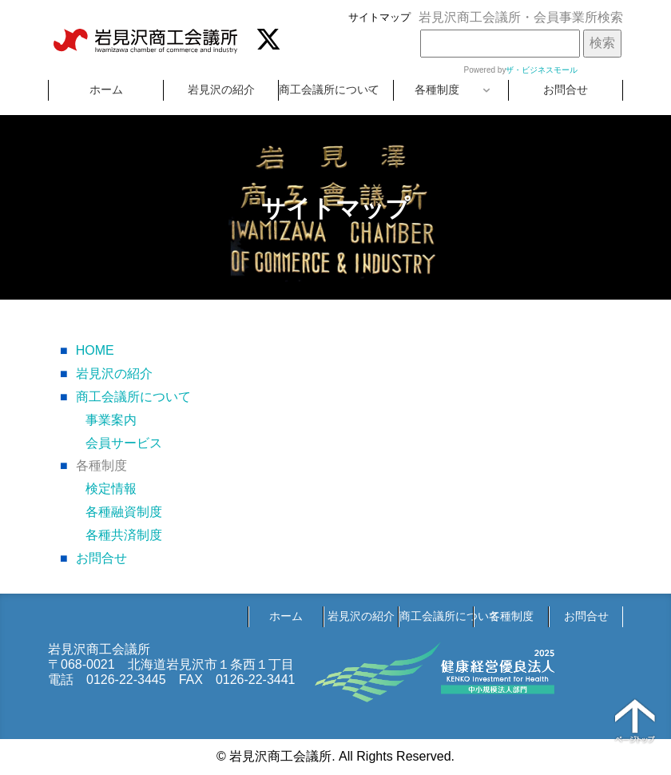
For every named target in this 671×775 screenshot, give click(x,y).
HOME (87, 350)
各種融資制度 (123, 512)
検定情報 (111, 488)
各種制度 (437, 89)
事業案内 (111, 420)
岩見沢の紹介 (221, 89)
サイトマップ (379, 17)
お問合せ (565, 89)
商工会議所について (329, 89)
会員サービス (123, 443)
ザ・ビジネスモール (542, 70)
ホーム (106, 89)
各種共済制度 (123, 535)
